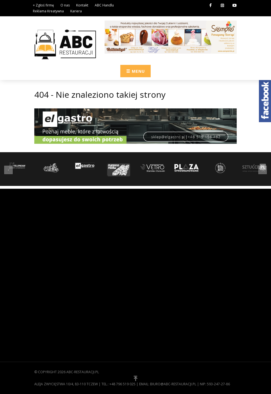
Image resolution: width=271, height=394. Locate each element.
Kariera (76, 11)
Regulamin (44, 307)
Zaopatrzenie (152, 286)
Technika (148, 321)
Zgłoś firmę (45, 324)
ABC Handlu (104, 5)
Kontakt (82, 5)
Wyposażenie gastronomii (164, 294)
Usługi (146, 329)
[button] (9, 169)
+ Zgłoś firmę (43, 5)
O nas (65, 5)
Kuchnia (147, 303)
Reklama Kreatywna (48, 11)
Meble (145, 312)
